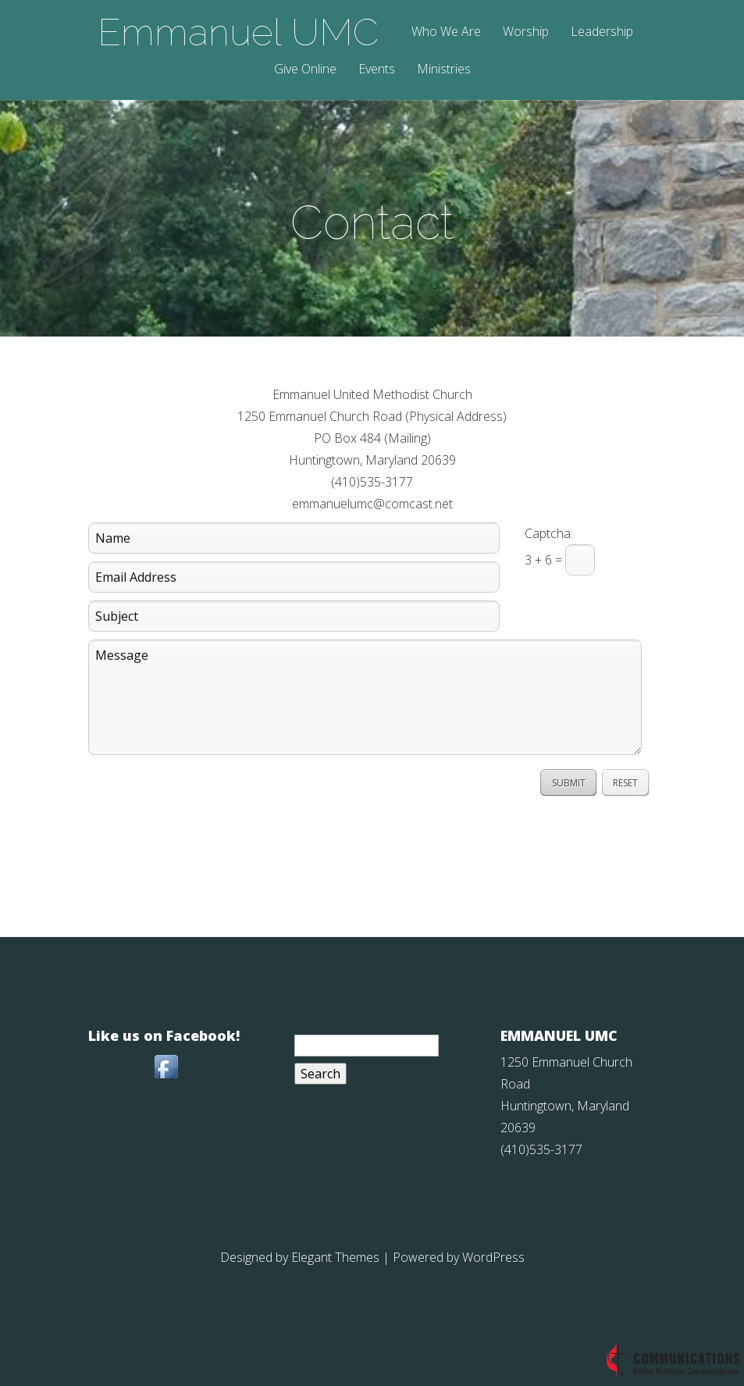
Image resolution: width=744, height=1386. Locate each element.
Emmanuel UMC (238, 32)
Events (376, 69)
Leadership (602, 32)
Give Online (305, 69)
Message (365, 697)
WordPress (493, 1257)
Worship (526, 32)
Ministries (444, 69)
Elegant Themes (335, 1257)
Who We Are (446, 32)
